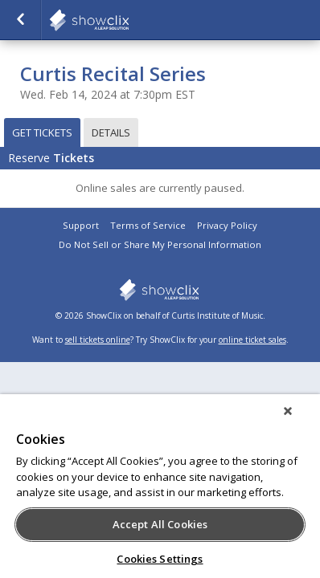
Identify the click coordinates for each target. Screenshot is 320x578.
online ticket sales (252, 339)
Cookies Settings (160, 559)
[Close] (299, 421)
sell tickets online (97, 339)
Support (81, 225)
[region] (160, 491)
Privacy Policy (227, 225)
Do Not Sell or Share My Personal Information (160, 244)
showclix (128, 20)
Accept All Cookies (160, 524)
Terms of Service (148, 225)
